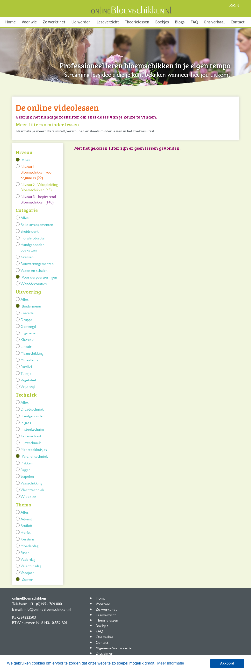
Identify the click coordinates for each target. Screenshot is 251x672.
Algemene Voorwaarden (114, 648)
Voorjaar (27, 572)
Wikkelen (28, 496)
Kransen (27, 256)
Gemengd (28, 326)
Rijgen (25, 469)
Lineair (26, 346)
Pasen (25, 552)
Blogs (180, 22)
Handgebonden (32, 416)
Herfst (25, 532)
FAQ (194, 22)
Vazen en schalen (34, 270)
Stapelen (27, 476)
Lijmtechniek (31, 442)
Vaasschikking (31, 483)
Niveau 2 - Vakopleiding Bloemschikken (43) (39, 187)
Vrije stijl (28, 386)
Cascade (27, 312)
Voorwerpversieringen (39, 277)
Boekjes (162, 22)
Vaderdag (28, 559)
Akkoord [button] (227, 663)
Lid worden (81, 22)
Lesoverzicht (108, 22)
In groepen (29, 333)
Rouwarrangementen (37, 263)
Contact (237, 22)
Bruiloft (26, 525)
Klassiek (27, 339)
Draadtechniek (32, 409)
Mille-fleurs (29, 360)
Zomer (27, 579)
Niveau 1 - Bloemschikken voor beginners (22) (37, 172)
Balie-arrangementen (37, 224)
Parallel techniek (35, 456)
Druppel (27, 319)
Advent (26, 519)
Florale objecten (33, 238)
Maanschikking (32, 353)
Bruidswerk (30, 231)
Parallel (26, 366)
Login (234, 5)
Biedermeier (31, 306)
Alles (26, 159)
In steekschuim (32, 429)
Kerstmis (28, 539)
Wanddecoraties (34, 283)
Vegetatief (28, 380)
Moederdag (29, 545)
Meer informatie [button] (170, 663)
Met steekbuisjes (34, 449)
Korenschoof (31, 436)
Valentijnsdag (31, 565)
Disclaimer (104, 653)
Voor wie (29, 22)
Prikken (27, 463)
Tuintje (26, 373)
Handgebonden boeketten (32, 247)
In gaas (26, 422)
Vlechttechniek (32, 489)
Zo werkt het (54, 22)
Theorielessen (137, 22)
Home (10, 22)
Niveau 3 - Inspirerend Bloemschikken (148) (38, 199)
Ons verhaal (214, 22)
